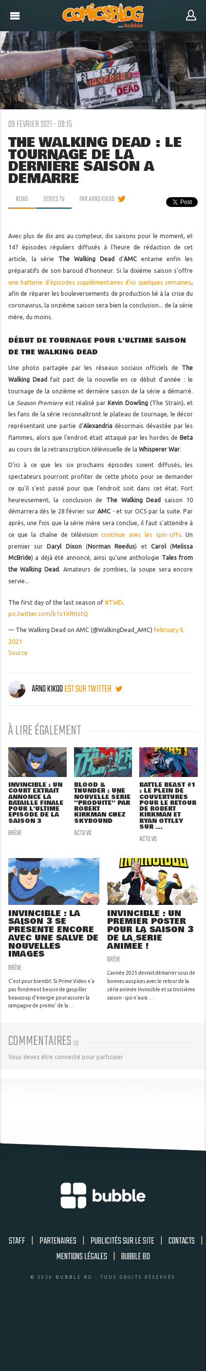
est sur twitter (93, 689)
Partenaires (57, 1241)
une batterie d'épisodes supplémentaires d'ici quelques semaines (100, 282)
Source (18, 653)
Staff (17, 1241)
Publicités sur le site (122, 1241)
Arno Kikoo (36, 689)
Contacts (182, 1241)
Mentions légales (81, 1256)
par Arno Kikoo (96, 199)
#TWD (114, 602)
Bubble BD (135, 1256)
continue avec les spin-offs (141, 535)
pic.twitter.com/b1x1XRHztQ (48, 614)
